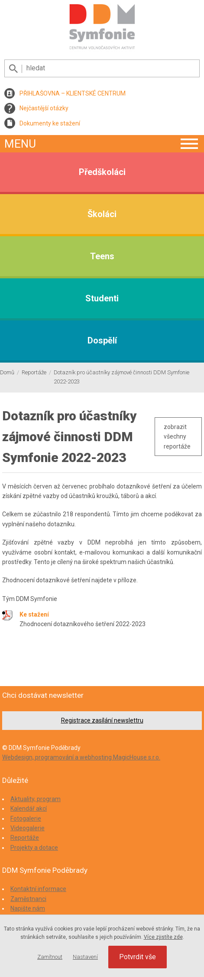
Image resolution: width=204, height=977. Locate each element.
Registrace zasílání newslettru (102, 720)
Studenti (102, 298)
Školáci (102, 214)
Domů (7, 372)
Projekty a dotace (34, 847)
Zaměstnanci (28, 898)
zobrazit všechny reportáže (177, 436)
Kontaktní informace (38, 888)
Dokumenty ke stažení (49, 123)
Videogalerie (27, 828)
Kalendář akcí (28, 808)
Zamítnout (49, 957)
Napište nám (27, 908)
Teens (102, 256)
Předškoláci (102, 172)
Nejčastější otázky (43, 108)
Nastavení (85, 957)
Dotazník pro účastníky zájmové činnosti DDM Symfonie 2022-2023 (121, 377)
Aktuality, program (35, 798)
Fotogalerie (25, 818)
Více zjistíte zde (163, 937)
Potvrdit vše (137, 957)
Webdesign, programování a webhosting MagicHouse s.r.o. (81, 757)
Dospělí (102, 340)
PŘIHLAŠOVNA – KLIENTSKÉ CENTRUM (72, 93)
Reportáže (34, 372)
